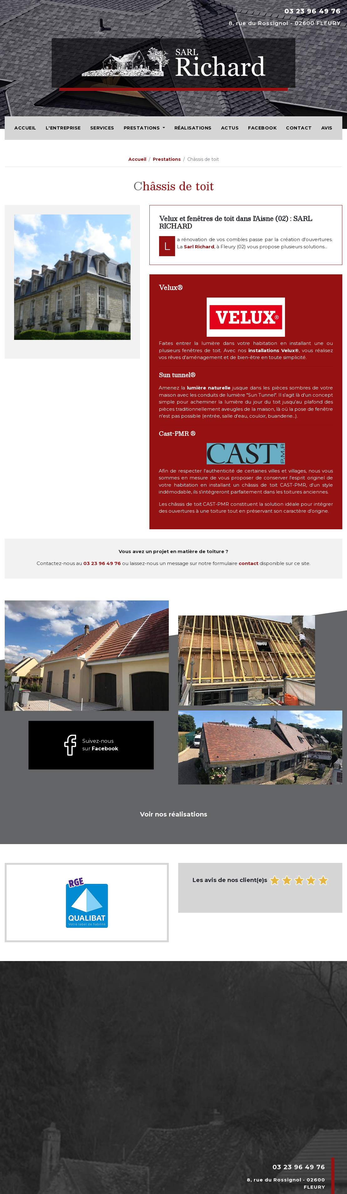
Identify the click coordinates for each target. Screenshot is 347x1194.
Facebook (262, 128)
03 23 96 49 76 (312, 11)
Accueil (25, 128)
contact (248, 563)
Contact (299, 128)
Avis (327, 128)
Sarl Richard (199, 247)
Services (102, 128)
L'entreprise (63, 128)
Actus (230, 128)
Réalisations (193, 128)
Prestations (142, 128)
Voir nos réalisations (173, 814)
